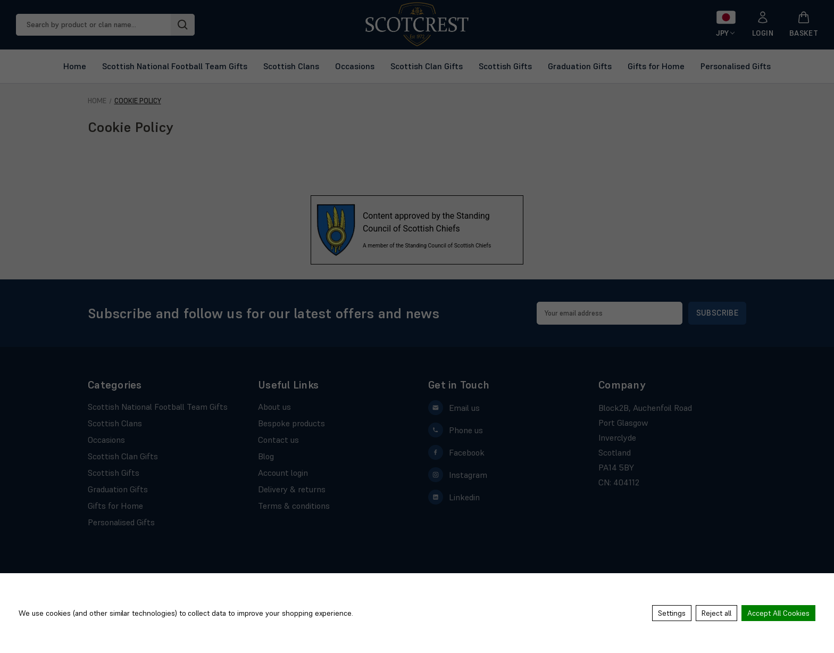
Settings (672, 613)
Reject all (716, 613)
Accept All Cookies (778, 613)
